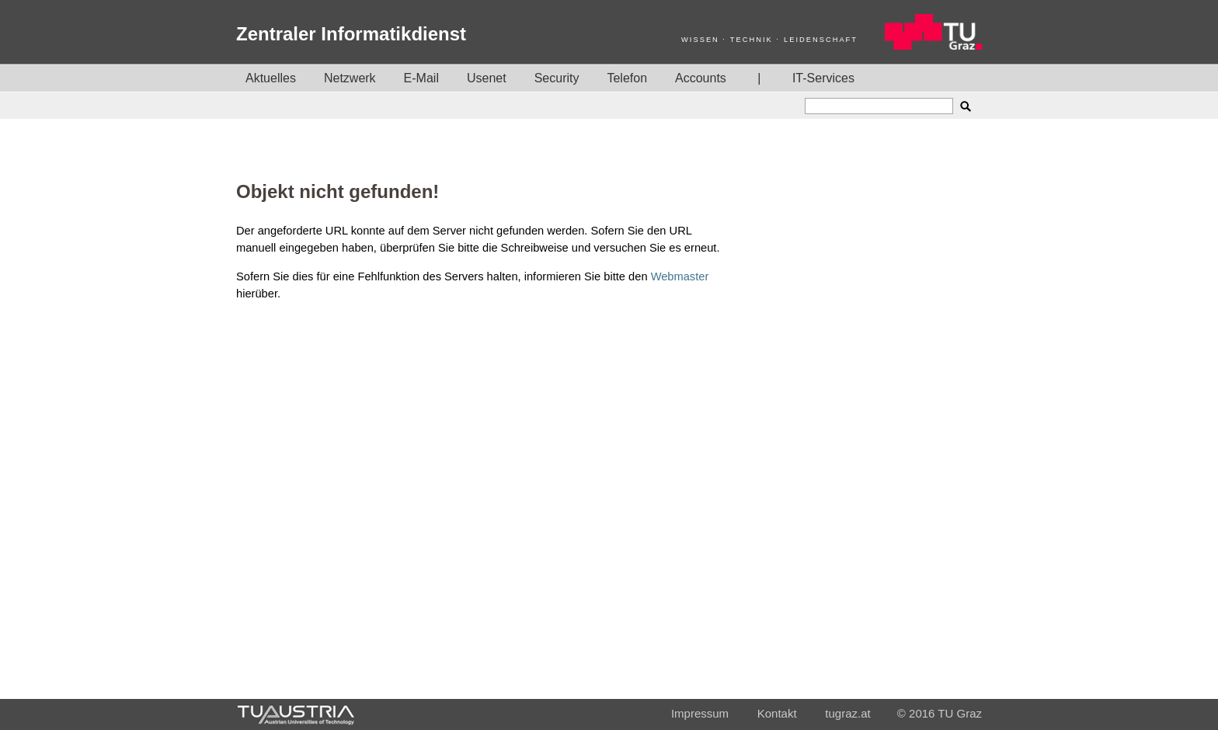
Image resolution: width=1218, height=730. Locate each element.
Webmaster (680, 276)
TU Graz (960, 713)
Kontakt (777, 713)
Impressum (700, 713)
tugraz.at (847, 713)
